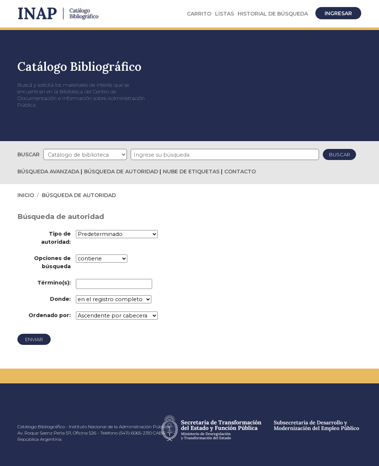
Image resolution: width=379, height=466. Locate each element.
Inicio (25, 195)
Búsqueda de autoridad (121, 171)
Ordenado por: (49, 315)
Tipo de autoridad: (56, 237)
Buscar (28, 154)
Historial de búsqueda (273, 13)
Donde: (60, 299)
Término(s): (54, 282)
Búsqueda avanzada (48, 171)
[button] (199, 14)
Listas (224, 13)
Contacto (240, 171)
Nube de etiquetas (191, 171)
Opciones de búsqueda (52, 262)
